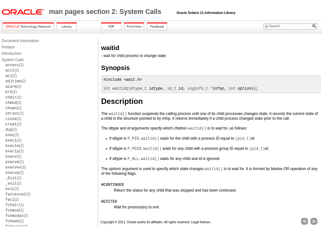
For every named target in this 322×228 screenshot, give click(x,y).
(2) (14, 65)
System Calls (13, 60)
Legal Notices (200, 222)
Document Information (20, 41)
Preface (8, 47)
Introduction (11, 53)
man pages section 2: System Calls (106, 12)
